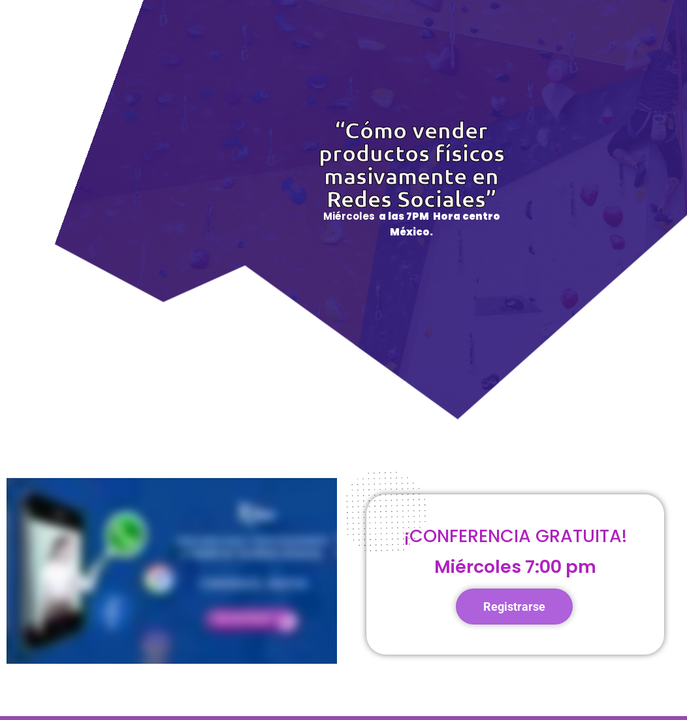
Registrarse (514, 606)
